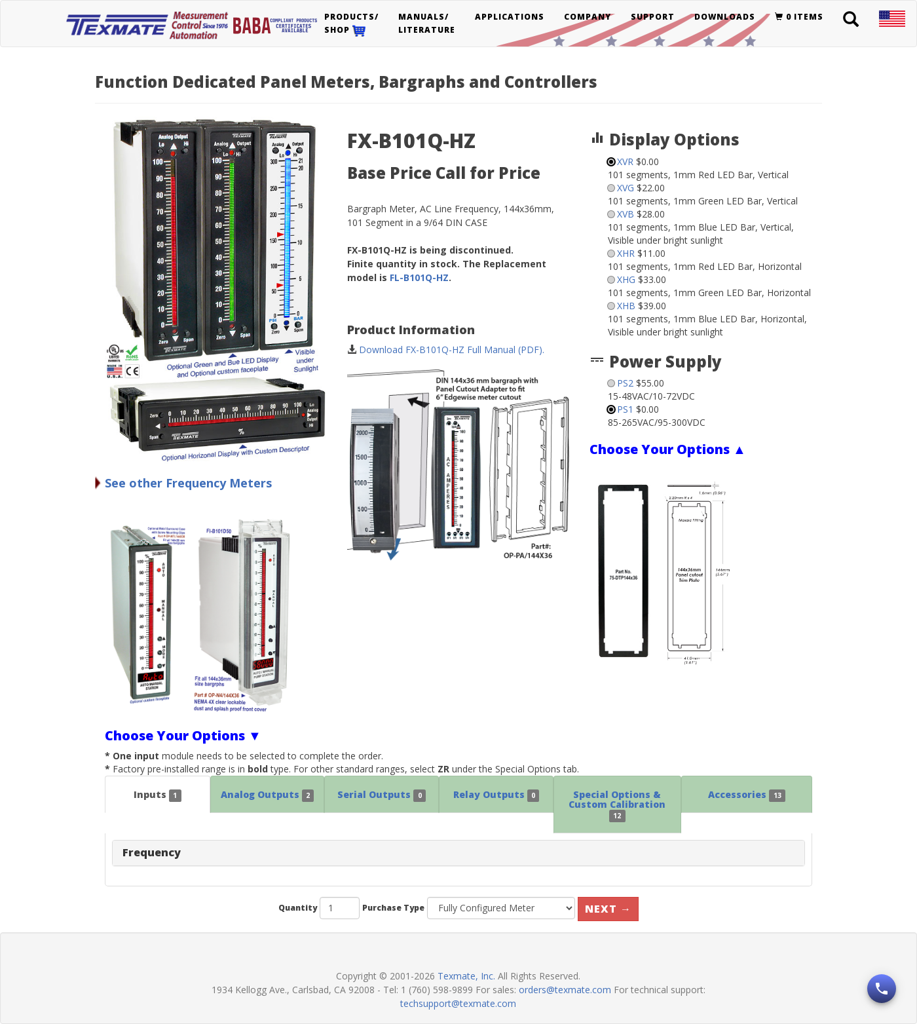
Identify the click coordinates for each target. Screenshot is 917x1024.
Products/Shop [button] (351, 24)
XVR (625, 161)
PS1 (625, 409)
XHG (626, 279)
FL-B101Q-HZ (419, 277)
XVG (625, 187)
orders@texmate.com (565, 989)
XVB (625, 214)
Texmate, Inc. (466, 976)
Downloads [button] (724, 16)
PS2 (625, 383)
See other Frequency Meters (188, 483)
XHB (626, 305)
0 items (799, 16)
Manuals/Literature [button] (426, 23)
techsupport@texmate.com (458, 1003)
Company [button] (587, 16)
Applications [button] (509, 16)
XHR (626, 253)
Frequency (151, 852)
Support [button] (653, 16)
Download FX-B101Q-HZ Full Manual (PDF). (451, 349)
